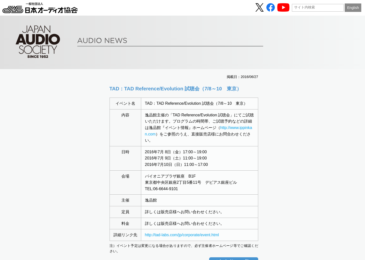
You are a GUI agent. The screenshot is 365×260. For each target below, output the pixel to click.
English (353, 8)
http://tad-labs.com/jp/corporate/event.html (182, 235)
